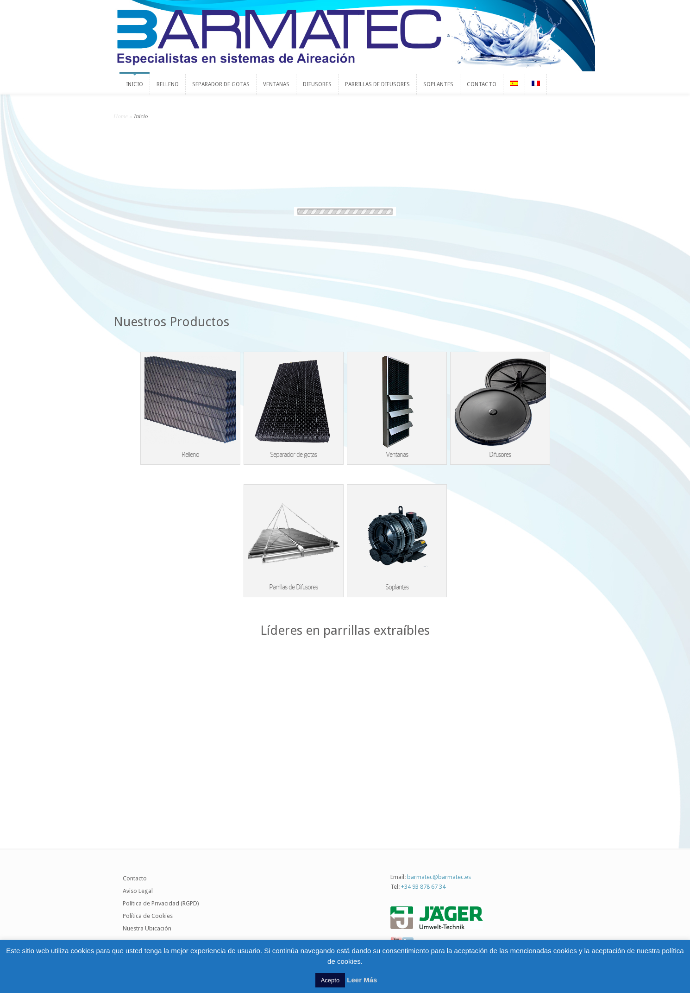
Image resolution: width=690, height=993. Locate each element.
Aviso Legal (138, 890)
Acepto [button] (330, 980)
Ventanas (397, 454)
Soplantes (396, 587)
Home (120, 116)
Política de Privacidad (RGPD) (161, 903)
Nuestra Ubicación (147, 928)
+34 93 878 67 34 (423, 886)
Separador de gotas (293, 454)
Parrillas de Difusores (293, 587)
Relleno (190, 454)
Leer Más (362, 980)
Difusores (500, 454)
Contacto (135, 878)
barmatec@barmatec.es (439, 876)
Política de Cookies (148, 915)
